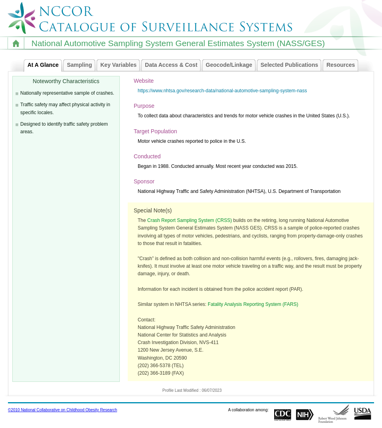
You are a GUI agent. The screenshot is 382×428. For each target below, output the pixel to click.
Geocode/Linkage (231, 65)
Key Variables (120, 65)
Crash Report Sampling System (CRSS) (189, 220)
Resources (342, 65)
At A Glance (44, 65)
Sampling (81, 65)
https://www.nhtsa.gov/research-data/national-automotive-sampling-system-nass (222, 90)
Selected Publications (291, 65)
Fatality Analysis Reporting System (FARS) (253, 304)
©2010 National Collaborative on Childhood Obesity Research (62, 410)
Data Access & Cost (173, 65)
